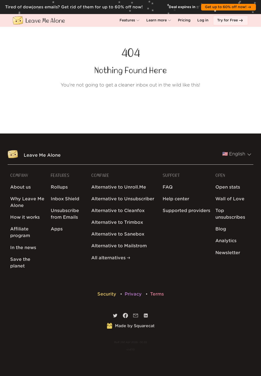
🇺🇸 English (236, 154)
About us (20, 187)
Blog (220, 229)
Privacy (134, 294)
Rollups (59, 187)
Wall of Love (229, 199)
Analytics (226, 241)
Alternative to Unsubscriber (122, 199)
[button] (129, 20)
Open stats (227, 187)
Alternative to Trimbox (117, 222)
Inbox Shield (65, 199)
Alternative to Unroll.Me (118, 187)
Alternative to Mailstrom (119, 246)
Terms (157, 294)
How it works (25, 217)
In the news (23, 248)
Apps (57, 229)
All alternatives (110, 258)
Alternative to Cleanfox (118, 211)
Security (107, 294)
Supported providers (186, 211)
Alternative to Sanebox (117, 234)
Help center (176, 199)
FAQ (168, 187)
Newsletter (227, 253)
